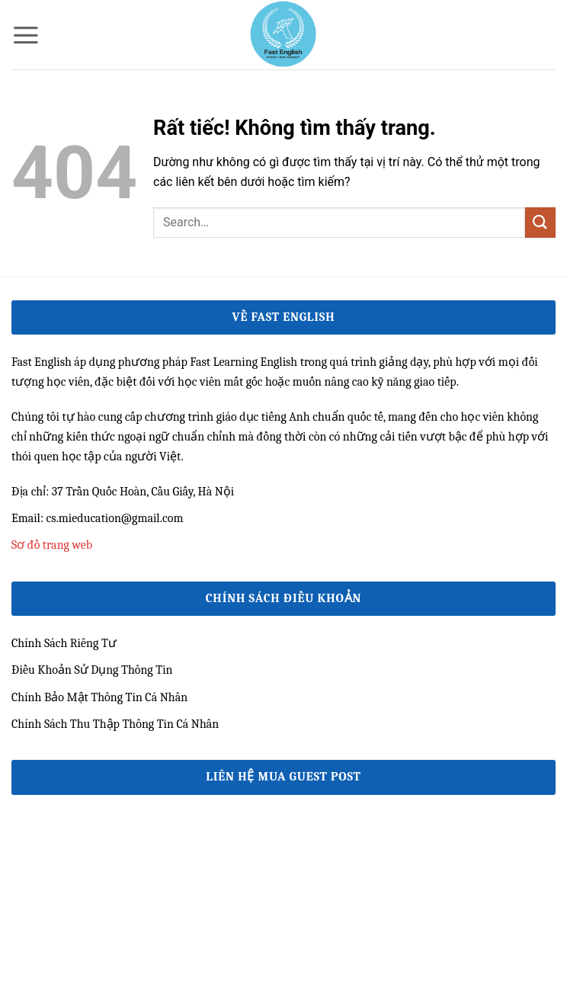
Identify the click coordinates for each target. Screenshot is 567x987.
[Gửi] (540, 222)
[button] (25, 35)
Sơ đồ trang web (51, 545)
